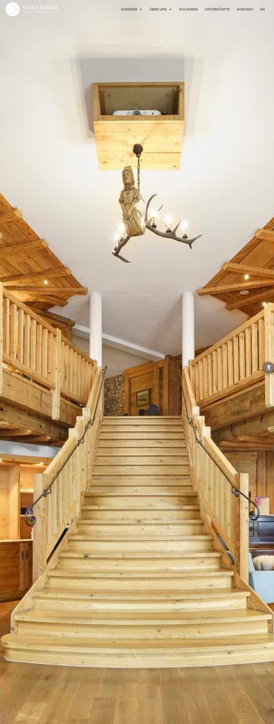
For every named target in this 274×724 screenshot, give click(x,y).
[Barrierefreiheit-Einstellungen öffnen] (268, 367)
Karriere (132, 9)
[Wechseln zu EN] (262, 9)
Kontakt (245, 9)
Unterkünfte (217, 9)
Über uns (161, 9)
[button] (128, 720)
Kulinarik (188, 9)
